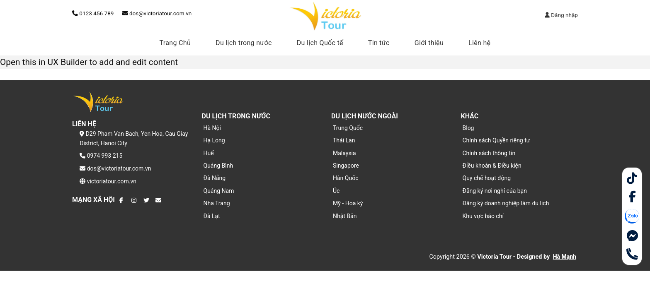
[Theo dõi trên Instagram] (134, 200)
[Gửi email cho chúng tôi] (158, 200)
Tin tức (379, 43)
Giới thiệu (429, 43)
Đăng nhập (561, 15)
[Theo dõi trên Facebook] (122, 200)
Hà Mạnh (564, 256)
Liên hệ (479, 43)
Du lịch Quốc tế (320, 43)
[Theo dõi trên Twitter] (146, 200)
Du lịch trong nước (244, 43)
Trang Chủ (175, 43)
